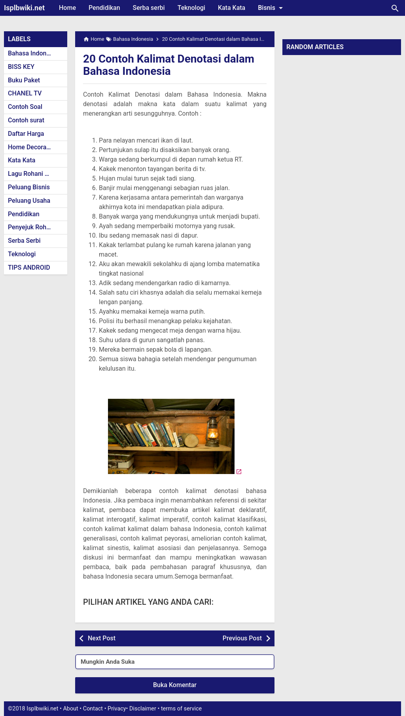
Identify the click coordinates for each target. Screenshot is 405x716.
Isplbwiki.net (24, 8)
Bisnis (272, 8)
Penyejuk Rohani (31, 227)
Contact (93, 708)
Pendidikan (104, 7)
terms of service (181, 708)
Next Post (101, 638)
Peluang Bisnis (29, 187)
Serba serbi (149, 7)
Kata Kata (231, 7)
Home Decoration (32, 147)
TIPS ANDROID (29, 267)
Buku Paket (24, 80)
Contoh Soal (25, 106)
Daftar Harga (26, 133)
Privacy (117, 708)
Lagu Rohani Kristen (36, 173)
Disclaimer (142, 708)
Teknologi (191, 7)
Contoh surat (26, 120)
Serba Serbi (24, 240)
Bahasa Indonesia (33, 53)
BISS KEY (21, 66)
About (70, 708)
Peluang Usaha (29, 200)
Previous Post (242, 638)
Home (67, 7)
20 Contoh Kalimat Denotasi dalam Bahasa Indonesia (169, 65)
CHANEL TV (25, 93)
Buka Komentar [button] (175, 685)
